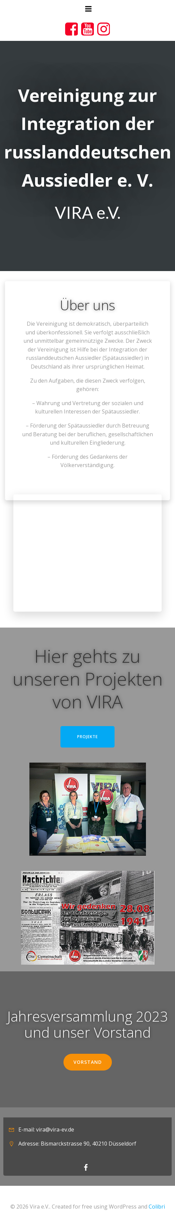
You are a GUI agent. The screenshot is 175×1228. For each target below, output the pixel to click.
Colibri (157, 1206)
